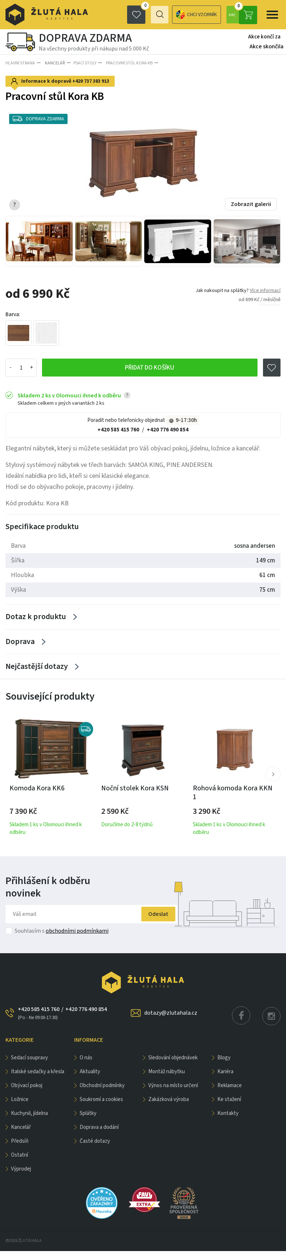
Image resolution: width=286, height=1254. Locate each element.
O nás (86, 1060)
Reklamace (229, 1088)
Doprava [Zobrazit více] (20, 643)
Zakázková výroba (168, 1102)
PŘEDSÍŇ (19, 1144)
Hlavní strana (20, 63)
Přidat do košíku (149, 366)
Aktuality (90, 1074)
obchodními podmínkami (77, 934)
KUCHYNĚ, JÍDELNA (29, 1116)
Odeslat (154, 917)
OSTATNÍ (19, 1158)
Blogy (223, 1060)
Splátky (88, 1116)
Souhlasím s (61, 934)
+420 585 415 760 (118, 429)
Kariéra (225, 1074)
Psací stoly (83, 63)
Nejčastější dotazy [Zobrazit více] (36, 669)
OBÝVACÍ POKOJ (26, 1088)
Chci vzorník (169, 14)
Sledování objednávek (173, 1060)
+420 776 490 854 (167, 429)
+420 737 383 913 (90, 80)
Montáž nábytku (166, 1074)
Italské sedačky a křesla (37, 1074)
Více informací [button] (265, 289)
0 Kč (243, 14)
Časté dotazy (95, 1144)
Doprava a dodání (99, 1130)
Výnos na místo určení (173, 1088)
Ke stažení (229, 1102)
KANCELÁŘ (53, 63)
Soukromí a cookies (101, 1102)
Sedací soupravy (29, 1060)
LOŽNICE (19, 1102)
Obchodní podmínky (102, 1088)
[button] (273, 777)
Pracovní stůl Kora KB (126, 63)
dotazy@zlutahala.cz (170, 1016)
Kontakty (228, 1116)
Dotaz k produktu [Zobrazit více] (35, 617)
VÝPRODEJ (21, 1172)
